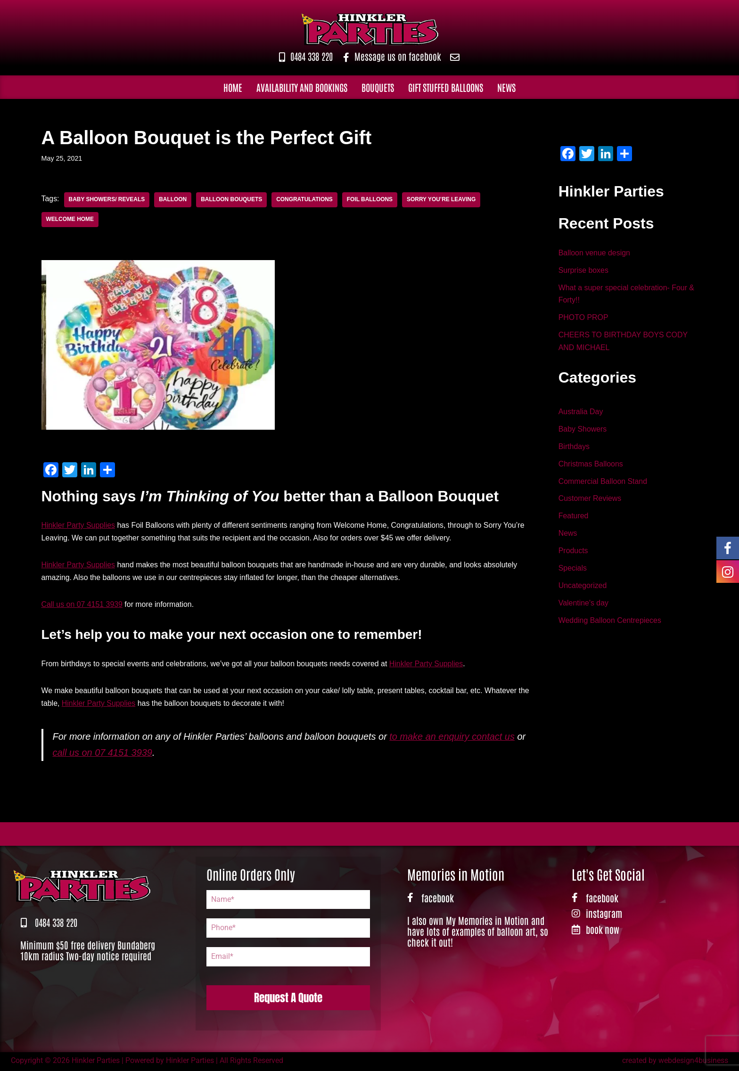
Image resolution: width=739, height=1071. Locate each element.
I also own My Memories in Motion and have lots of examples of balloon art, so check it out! (477, 932)
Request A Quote (288, 998)
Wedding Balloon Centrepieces (610, 623)
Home (232, 87)
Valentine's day (583, 606)
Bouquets (377, 87)
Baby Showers (582, 430)
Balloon (173, 199)
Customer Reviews (590, 500)
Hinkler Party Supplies (78, 526)
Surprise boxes (583, 271)
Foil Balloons (371, 199)
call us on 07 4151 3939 (103, 754)
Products (573, 553)
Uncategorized (582, 588)
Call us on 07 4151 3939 (82, 605)
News (506, 87)
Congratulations (305, 199)
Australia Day (580, 413)
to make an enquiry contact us (454, 738)
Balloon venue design (594, 253)
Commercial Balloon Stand (603, 483)
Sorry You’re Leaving (442, 199)
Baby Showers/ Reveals (107, 199)
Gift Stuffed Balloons (445, 87)
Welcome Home (70, 219)
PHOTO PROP (583, 319)
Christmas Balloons (591, 465)
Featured (573, 518)
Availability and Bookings (301, 87)
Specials (572, 570)
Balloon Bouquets (232, 199)
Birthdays (574, 448)
